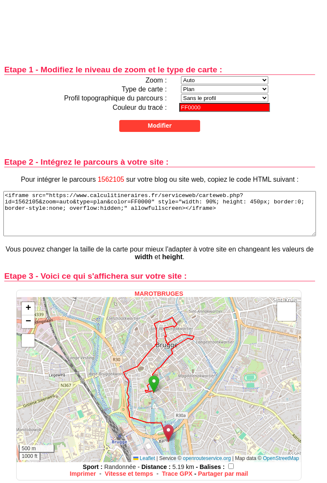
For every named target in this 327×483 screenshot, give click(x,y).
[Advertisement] (159, 26)
